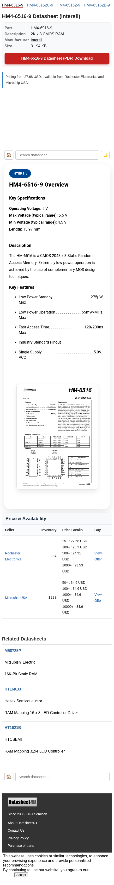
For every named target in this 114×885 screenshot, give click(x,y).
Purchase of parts (21, 845)
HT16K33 (13, 689)
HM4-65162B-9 (97, 5)
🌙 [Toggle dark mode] (105, 155)
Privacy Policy (18, 838)
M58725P (13, 651)
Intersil (36, 40)
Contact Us (16, 830)
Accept (21, 875)
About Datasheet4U (22, 823)
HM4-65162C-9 (40, 5)
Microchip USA (16, 598)
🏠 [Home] (9, 154)
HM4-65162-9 (68, 5)
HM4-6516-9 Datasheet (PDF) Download (57, 58)
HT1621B (13, 728)
